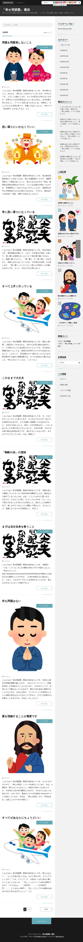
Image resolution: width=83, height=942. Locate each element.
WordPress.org (65, 396)
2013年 (62, 90)
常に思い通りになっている (18, 211)
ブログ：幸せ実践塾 (64, 341)
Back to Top (42, 921)
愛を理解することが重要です (19, 716)
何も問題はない (11, 600)
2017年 (62, 67)
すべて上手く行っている (17, 286)
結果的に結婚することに (68, 156)
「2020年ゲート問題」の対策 (67, 323)
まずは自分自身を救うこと (18, 526)
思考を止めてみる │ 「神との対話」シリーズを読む (70, 148)
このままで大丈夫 (13, 377)
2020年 (62, 50)
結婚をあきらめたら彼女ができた (68, 233)
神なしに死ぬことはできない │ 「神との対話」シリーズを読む (70, 136)
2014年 (62, 84)
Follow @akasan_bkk (65, 29)
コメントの (65, 390)
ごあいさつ (64, 45)
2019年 (45, 47)
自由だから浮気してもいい (69, 119)
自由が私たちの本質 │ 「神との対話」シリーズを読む (70, 159)
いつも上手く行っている (68, 107)
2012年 (62, 95)
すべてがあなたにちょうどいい (21, 817)
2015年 (62, 78)
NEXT (46, 909)
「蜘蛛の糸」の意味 (14, 452)
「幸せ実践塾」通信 (16, 9)
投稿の (64, 385)
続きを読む (44, 114)
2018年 (62, 62)
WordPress (60, 936)
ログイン (63, 379)
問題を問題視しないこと (17, 42)
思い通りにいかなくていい (18, 126)
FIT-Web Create (40, 936)
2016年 (62, 73)
